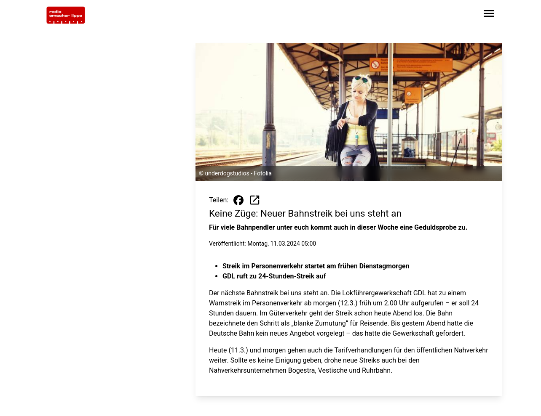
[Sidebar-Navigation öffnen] (488, 15)
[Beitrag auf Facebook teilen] (238, 200)
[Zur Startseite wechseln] (66, 15)
